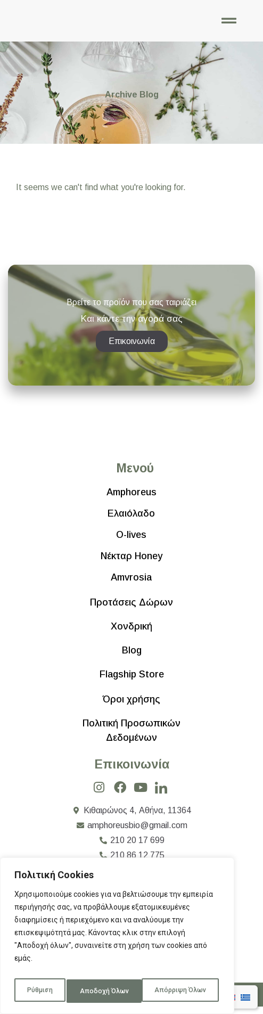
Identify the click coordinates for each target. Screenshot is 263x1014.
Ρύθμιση (38, 991)
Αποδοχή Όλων (183, 991)
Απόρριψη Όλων (105, 991)
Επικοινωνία (131, 772)
